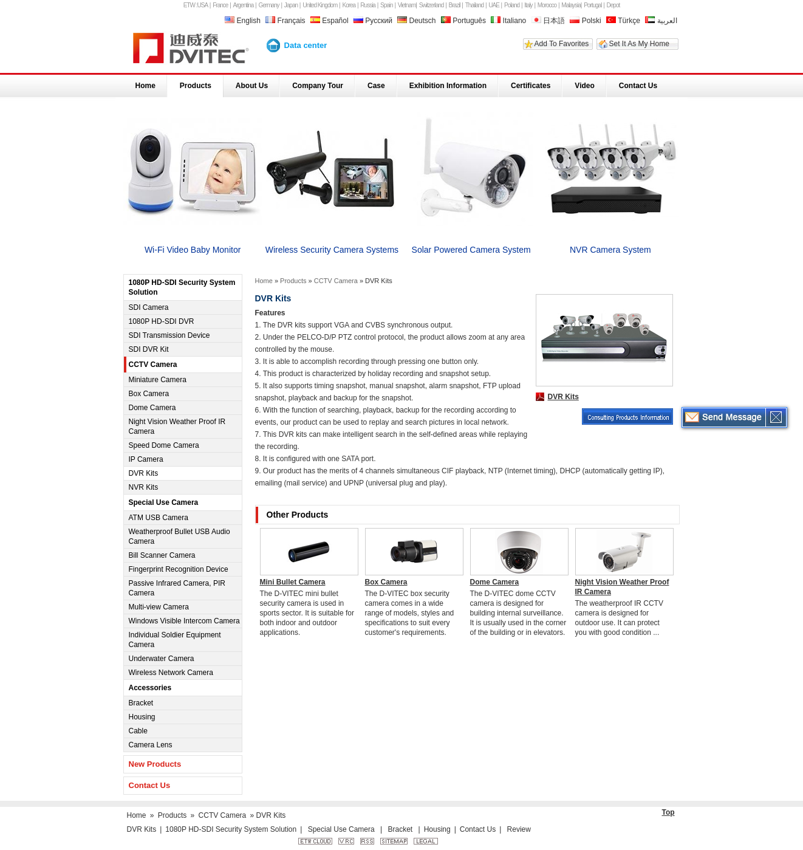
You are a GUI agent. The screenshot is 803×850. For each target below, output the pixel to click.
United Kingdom (319, 5)
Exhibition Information (448, 85)
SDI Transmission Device (169, 335)
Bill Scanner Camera (162, 555)
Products (195, 85)
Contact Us (638, 85)
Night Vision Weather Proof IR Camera (177, 426)
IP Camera (146, 459)
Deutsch (417, 20)
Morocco (547, 5)
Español (330, 20)
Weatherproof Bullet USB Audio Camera (179, 536)
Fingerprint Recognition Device (178, 569)
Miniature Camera (157, 379)
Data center (305, 45)
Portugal (592, 5)
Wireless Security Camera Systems (331, 250)
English (243, 20)
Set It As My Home (639, 43)
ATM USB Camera (158, 517)
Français (286, 20)
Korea (349, 5)
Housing (142, 717)
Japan (291, 5)
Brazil (454, 5)
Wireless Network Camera (171, 672)
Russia (367, 5)
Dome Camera (152, 407)
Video (584, 85)
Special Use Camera (164, 502)
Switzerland (431, 5)
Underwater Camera (161, 658)
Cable (138, 731)
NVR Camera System (610, 250)
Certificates (530, 85)
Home (145, 85)
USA (202, 5)
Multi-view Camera (159, 607)
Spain (386, 5)
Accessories (150, 688)
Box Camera (149, 393)
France (220, 5)
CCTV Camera (153, 364)
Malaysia (570, 5)
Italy (528, 5)
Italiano (508, 20)
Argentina (243, 5)
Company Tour (317, 85)
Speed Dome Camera (164, 445)
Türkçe (623, 20)
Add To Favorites (562, 43)
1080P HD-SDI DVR (161, 321)
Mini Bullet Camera (293, 582)
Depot (613, 5)
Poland (511, 5)
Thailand (474, 5)
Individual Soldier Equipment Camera (175, 640)
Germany (269, 5)
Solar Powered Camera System (471, 250)
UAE (493, 5)
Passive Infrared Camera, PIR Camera (177, 588)
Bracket (141, 703)
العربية (661, 20)
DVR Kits (144, 473)
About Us (252, 85)
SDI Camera (149, 307)
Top (668, 812)
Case (376, 85)
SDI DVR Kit (149, 349)
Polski (585, 20)
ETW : (190, 5)
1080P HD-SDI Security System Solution (182, 287)
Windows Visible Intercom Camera (184, 621)
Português (463, 20)
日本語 (548, 20)
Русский (374, 20)
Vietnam (407, 5)
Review (519, 829)
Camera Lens (151, 745)
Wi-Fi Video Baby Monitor (193, 250)
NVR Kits (144, 487)
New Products (155, 764)
